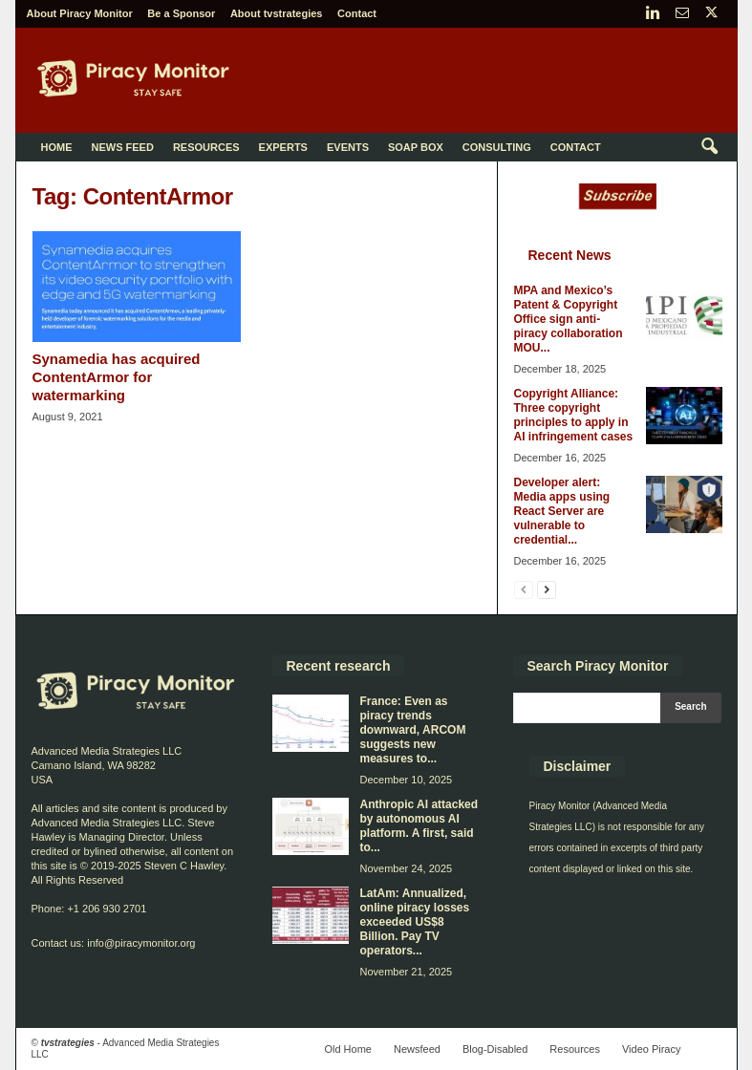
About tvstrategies (276, 13)
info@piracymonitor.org (141, 943)
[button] (709, 147)
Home (57, 147)
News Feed (123, 147)
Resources (206, 147)
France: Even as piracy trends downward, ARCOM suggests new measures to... (413, 730)
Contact (356, 13)
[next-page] (546, 589)
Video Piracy (651, 1049)
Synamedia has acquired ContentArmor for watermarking (116, 377)
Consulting (496, 147)
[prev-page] (523, 589)
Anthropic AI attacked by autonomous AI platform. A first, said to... (419, 826)
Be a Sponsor (181, 13)
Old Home (348, 1049)
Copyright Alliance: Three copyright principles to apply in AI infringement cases (574, 415)
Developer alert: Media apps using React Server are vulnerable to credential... (562, 511)
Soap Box (415, 147)
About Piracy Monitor (80, 13)
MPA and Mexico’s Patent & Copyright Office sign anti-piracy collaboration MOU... (568, 319)
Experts (283, 147)
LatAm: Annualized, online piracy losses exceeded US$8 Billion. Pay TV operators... (415, 922)
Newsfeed (417, 1049)
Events (348, 147)
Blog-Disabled (494, 1049)
